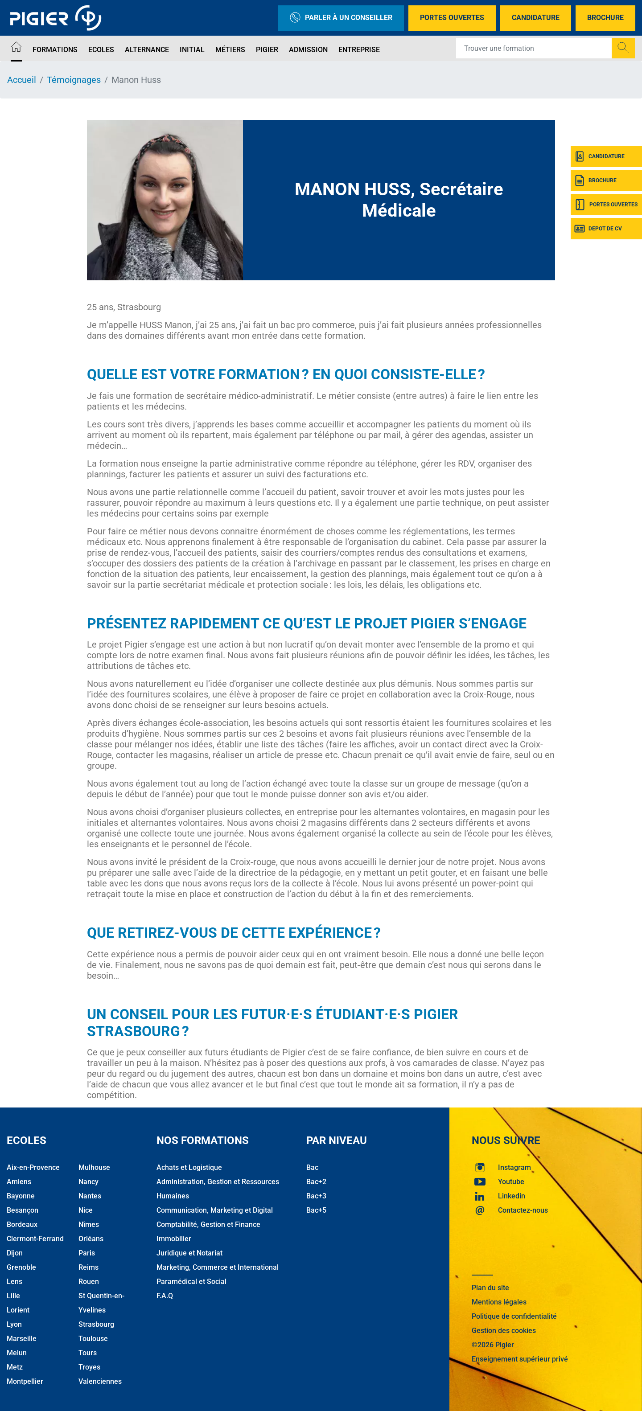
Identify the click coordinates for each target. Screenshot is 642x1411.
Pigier (267, 49)
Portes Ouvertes (452, 17)
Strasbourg (96, 1324)
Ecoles (101, 49)
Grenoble (21, 1267)
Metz (15, 1367)
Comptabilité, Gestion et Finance (208, 1224)
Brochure (605, 17)
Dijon (15, 1253)
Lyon (14, 1324)
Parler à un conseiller (341, 18)
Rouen (88, 1281)
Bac (312, 1167)
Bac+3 (316, 1196)
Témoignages (74, 79)
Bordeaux (22, 1224)
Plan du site (490, 1288)
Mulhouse (94, 1167)
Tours (87, 1353)
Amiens (19, 1181)
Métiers (230, 49)
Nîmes (88, 1224)
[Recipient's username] (534, 48)
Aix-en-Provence (33, 1167)
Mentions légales (499, 1302)
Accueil (21, 79)
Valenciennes (100, 1381)
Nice (85, 1210)
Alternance (147, 49)
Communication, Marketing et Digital (214, 1210)
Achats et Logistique (189, 1167)
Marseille (22, 1338)
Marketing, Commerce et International (217, 1267)
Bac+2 (316, 1181)
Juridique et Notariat (189, 1253)
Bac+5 (316, 1210)
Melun (17, 1353)
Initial (192, 49)
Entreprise (359, 49)
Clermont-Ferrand (35, 1239)
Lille (13, 1296)
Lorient (18, 1310)
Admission (308, 49)
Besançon (22, 1210)
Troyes (89, 1367)
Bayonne (21, 1196)
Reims (88, 1267)
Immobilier (173, 1239)
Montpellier (25, 1381)
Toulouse (93, 1338)
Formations (55, 49)
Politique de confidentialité (514, 1316)
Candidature (536, 17)
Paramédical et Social (191, 1281)
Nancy (88, 1181)
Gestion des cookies (504, 1330)
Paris (86, 1253)
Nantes (89, 1196)
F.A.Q (164, 1296)
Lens (14, 1281)
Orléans (90, 1239)
